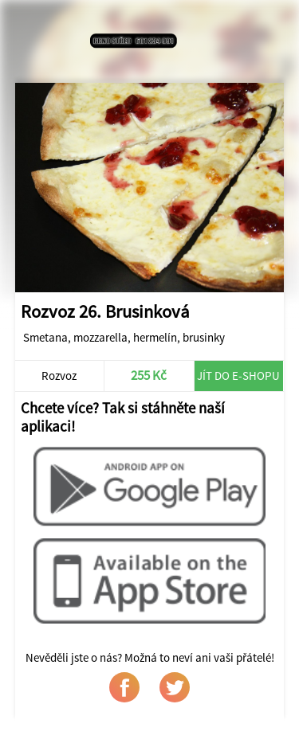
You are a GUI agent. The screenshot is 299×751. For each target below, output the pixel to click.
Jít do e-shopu (238, 375)
